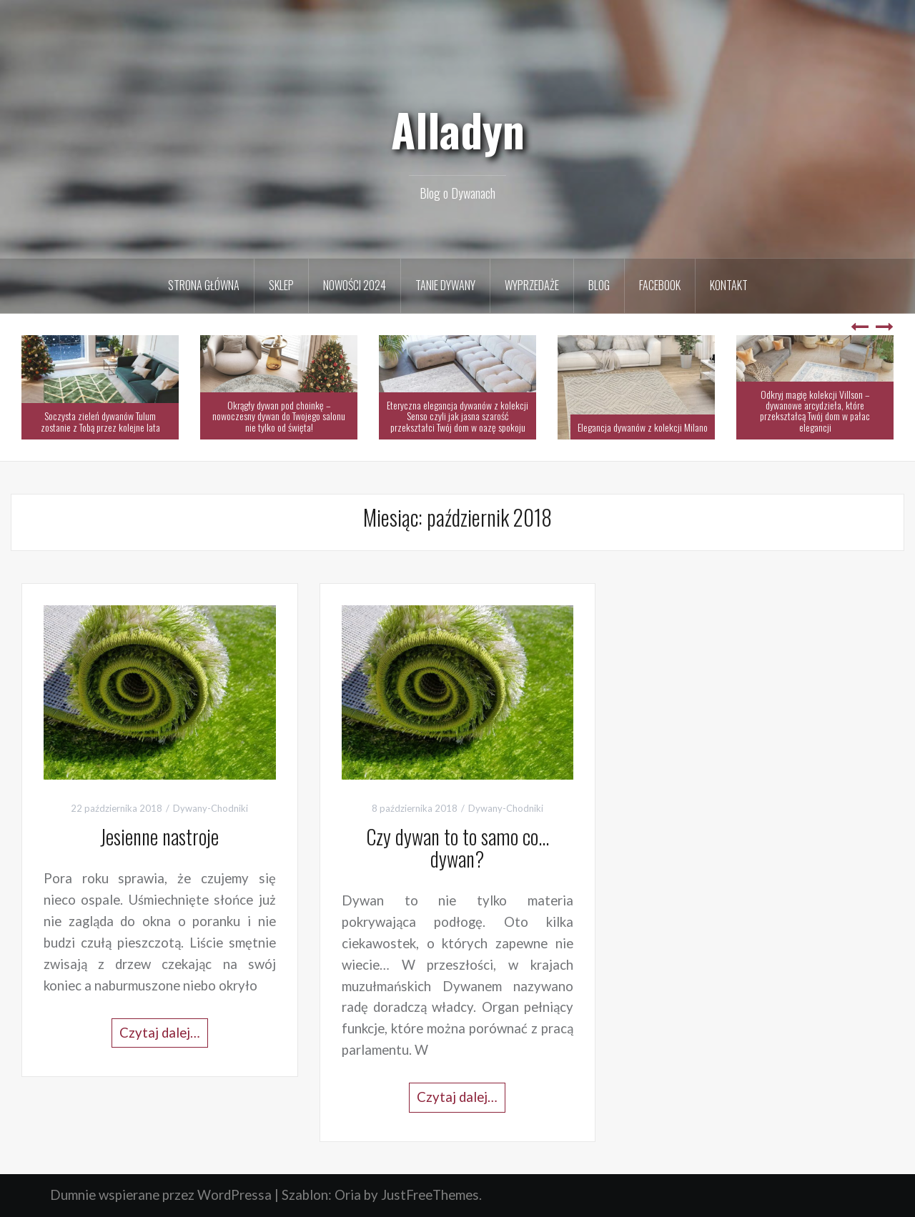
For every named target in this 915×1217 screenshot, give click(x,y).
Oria (348, 1195)
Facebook (660, 285)
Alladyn (458, 129)
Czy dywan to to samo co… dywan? (457, 847)
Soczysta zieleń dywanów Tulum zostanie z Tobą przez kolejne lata (100, 421)
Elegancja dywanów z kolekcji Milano (643, 426)
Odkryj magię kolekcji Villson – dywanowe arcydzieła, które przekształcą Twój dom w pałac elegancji (815, 410)
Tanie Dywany (445, 285)
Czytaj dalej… (159, 1032)
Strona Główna (203, 285)
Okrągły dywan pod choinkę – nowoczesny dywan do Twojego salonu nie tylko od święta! (278, 415)
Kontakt (729, 285)
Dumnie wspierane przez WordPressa (161, 1195)
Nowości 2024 (354, 285)
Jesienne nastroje (159, 836)
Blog (599, 285)
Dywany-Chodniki (210, 808)
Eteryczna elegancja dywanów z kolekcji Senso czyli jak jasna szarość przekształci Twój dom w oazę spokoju (457, 415)
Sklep (281, 285)
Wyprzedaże (532, 285)
